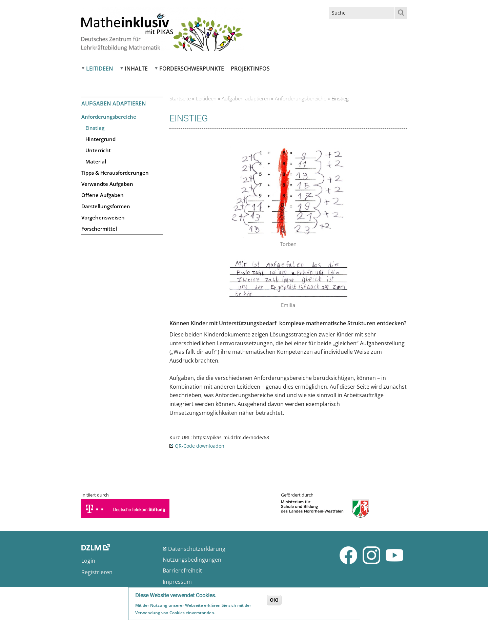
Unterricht (98, 150)
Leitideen (99, 68)
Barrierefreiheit (182, 570)
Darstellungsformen (105, 206)
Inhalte (136, 68)
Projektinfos (250, 68)
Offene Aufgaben (102, 195)
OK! (274, 600)
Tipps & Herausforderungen (115, 172)
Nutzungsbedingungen (192, 559)
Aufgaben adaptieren (246, 98)
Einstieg (94, 127)
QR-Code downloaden (199, 446)
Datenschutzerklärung (196, 549)
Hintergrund (100, 139)
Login (88, 560)
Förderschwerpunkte (191, 68)
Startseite (180, 98)
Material (95, 161)
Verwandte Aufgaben (107, 183)
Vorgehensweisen (103, 217)
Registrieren (97, 572)
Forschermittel (99, 228)
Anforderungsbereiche (108, 116)
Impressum (177, 581)
